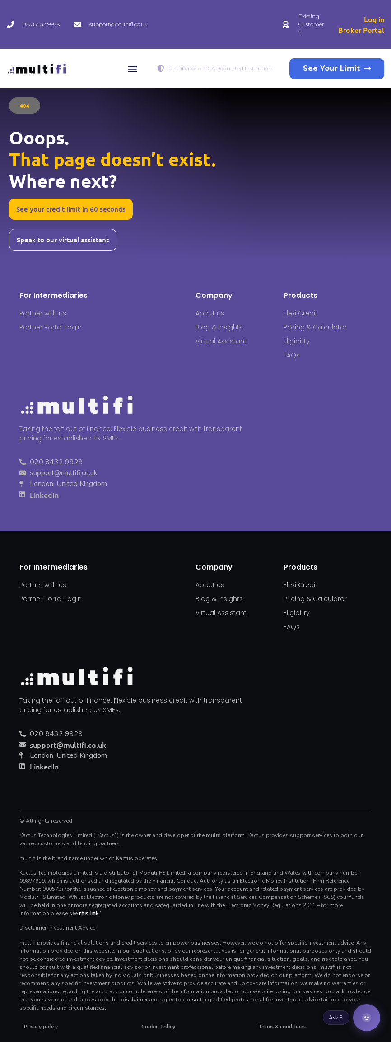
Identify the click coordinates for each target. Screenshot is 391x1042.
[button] (132, 68)
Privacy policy (41, 1026)
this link (89, 913)
